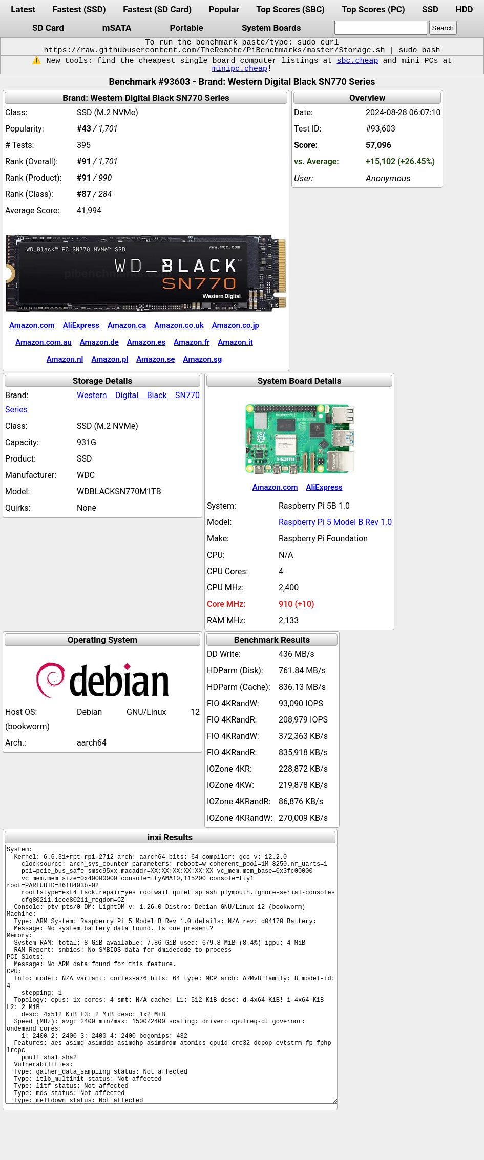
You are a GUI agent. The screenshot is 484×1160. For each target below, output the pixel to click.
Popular (224, 9)
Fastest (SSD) (79, 9)
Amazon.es (146, 342)
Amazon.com (32, 325)
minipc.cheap (239, 68)
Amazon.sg (202, 359)
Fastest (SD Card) (157, 9)
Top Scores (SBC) (290, 9)
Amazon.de (99, 342)
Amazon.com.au (43, 342)
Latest (23, 9)
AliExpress (81, 325)
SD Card (48, 28)
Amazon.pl (109, 359)
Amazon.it (235, 342)
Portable (186, 28)
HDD (464, 9)
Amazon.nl (65, 359)
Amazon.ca (127, 325)
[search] (380, 28)
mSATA (117, 28)
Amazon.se (155, 359)
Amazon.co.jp (235, 325)
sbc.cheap (357, 61)
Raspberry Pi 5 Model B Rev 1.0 (335, 522)
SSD (430, 9)
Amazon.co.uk (178, 325)
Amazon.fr (191, 342)
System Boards (271, 28)
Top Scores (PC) (373, 9)
